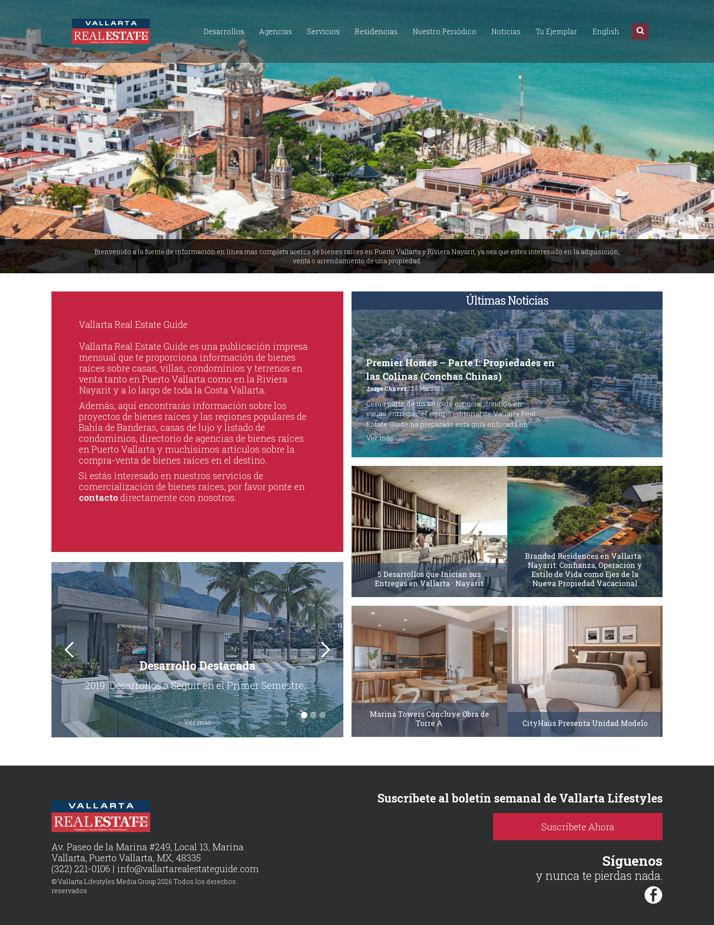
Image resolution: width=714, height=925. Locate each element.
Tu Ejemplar (556, 31)
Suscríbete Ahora (584, 827)
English (605, 31)
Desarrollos (224, 31)
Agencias (275, 31)
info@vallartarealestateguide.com (188, 869)
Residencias (376, 31)
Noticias (505, 31)
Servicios (323, 31)
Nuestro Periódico (444, 31)
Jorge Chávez (386, 388)
